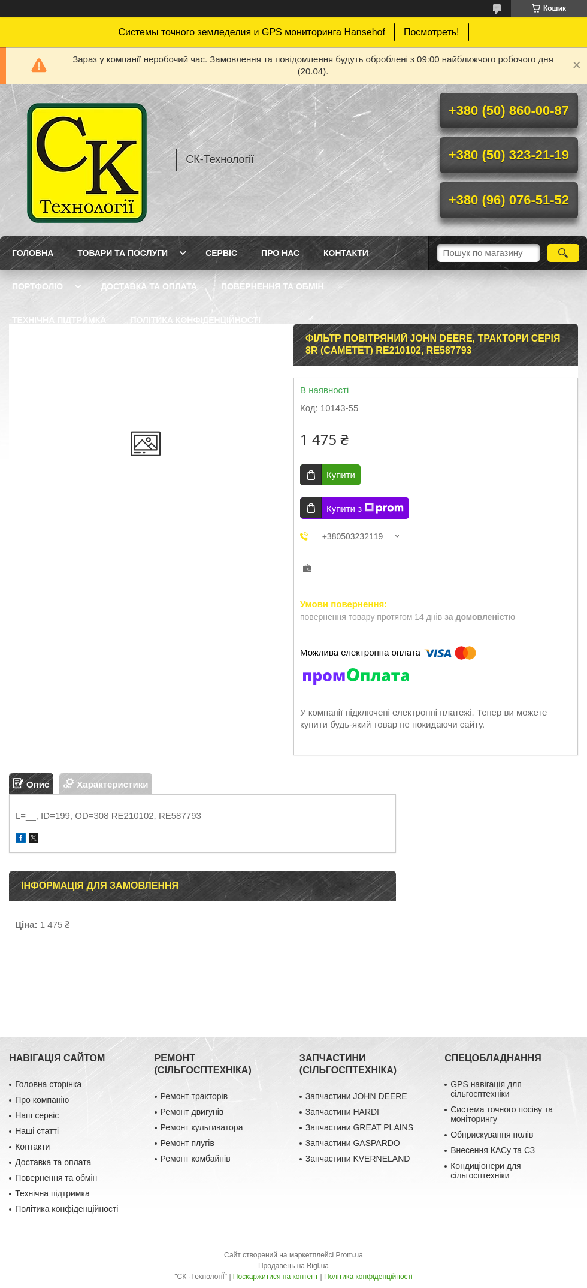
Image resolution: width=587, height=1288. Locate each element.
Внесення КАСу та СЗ (492, 1150)
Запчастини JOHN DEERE (356, 1096)
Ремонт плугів (187, 1143)
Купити (340, 475)
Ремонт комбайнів (196, 1158)
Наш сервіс (37, 1115)
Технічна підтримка (59, 320)
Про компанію (42, 1100)
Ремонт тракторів (194, 1096)
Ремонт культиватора (202, 1127)
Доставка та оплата (149, 286)
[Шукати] (563, 253)
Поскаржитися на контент (275, 1276)
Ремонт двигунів (192, 1112)
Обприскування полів (491, 1134)
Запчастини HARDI (342, 1112)
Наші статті (37, 1131)
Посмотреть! (431, 32)
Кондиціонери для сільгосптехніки (485, 1170)
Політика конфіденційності (195, 320)
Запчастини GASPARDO (352, 1143)
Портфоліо (37, 286)
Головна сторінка (48, 1084)
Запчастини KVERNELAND (357, 1158)
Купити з (365, 508)
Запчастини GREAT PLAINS (359, 1127)
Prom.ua (349, 1255)
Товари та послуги (122, 253)
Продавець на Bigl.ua (293, 1266)
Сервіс (221, 253)
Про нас (280, 253)
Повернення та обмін (272, 286)
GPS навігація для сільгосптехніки (486, 1089)
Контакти (345, 253)
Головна (32, 253)
